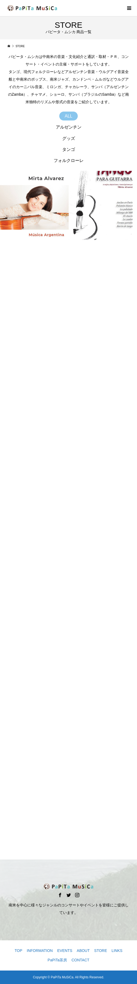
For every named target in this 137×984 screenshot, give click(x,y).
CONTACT (81, 960)
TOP (18, 950)
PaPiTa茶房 (57, 960)
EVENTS (64, 950)
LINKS (117, 950)
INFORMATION (40, 950)
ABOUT (83, 950)
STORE (100, 950)
